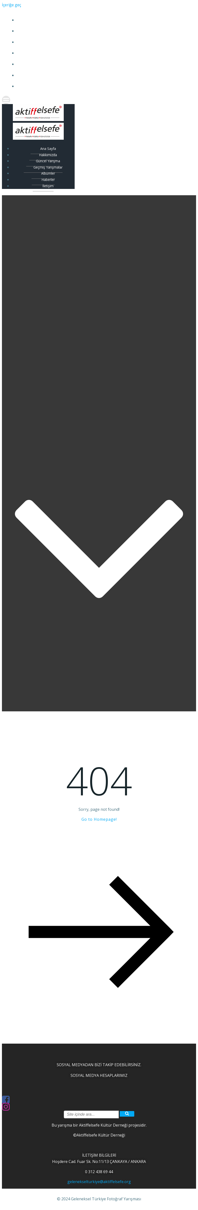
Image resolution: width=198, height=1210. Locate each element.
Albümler (98, 64)
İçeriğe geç (11, 5)
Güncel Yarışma (98, 42)
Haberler (98, 75)
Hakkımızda (97, 31)
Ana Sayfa (98, 20)
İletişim (98, 86)
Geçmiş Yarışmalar (98, 53)
